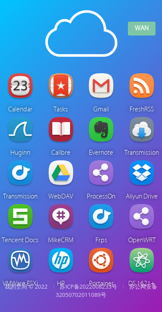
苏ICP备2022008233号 (88, 286)
